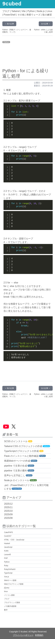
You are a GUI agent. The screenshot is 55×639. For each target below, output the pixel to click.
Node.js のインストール (16, 480)
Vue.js (6, 577)
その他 (20, 14)
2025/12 (8, 504)
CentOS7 (7, 536)
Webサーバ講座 (10, 580)
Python (31, 11)
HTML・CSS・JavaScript (14, 540)
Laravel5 (7, 554)
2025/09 (8, 514)
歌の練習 (47, 14)
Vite (24, 11)
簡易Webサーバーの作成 (17, 461)
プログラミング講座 (12, 602)
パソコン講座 (9, 595)
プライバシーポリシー (23, 635)
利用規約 (39, 635)
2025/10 (8, 511)
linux (6, 591)
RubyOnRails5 (9, 569)
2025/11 (8, 507)
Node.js (41, 11)
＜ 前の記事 (9, 24)
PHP (6, 558)
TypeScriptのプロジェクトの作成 (21, 451)
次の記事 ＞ (45, 24)
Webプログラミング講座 (13, 584)
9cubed (11, 4)
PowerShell (10, 14)
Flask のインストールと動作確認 (21, 456)
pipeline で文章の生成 (15, 465)
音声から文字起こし (14, 475)
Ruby (6, 566)
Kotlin (6, 551)
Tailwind (15, 11)
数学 (6, 610)
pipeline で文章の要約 (15, 470)
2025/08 (8, 518)
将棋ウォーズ (33, 14)
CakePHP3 (8, 532)
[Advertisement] (27, 56)
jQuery (6, 588)
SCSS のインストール (16, 441)
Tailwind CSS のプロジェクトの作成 (23, 446)
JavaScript (8, 547)
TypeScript (8, 573)
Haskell (7, 543)
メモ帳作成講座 (10, 606)
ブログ (5, 11)
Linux (49, 11)
